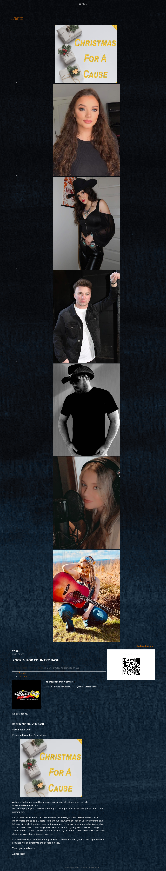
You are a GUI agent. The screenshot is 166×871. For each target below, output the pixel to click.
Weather (23, 676)
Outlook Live (142, 645)
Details (22, 673)
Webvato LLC (96, 867)
